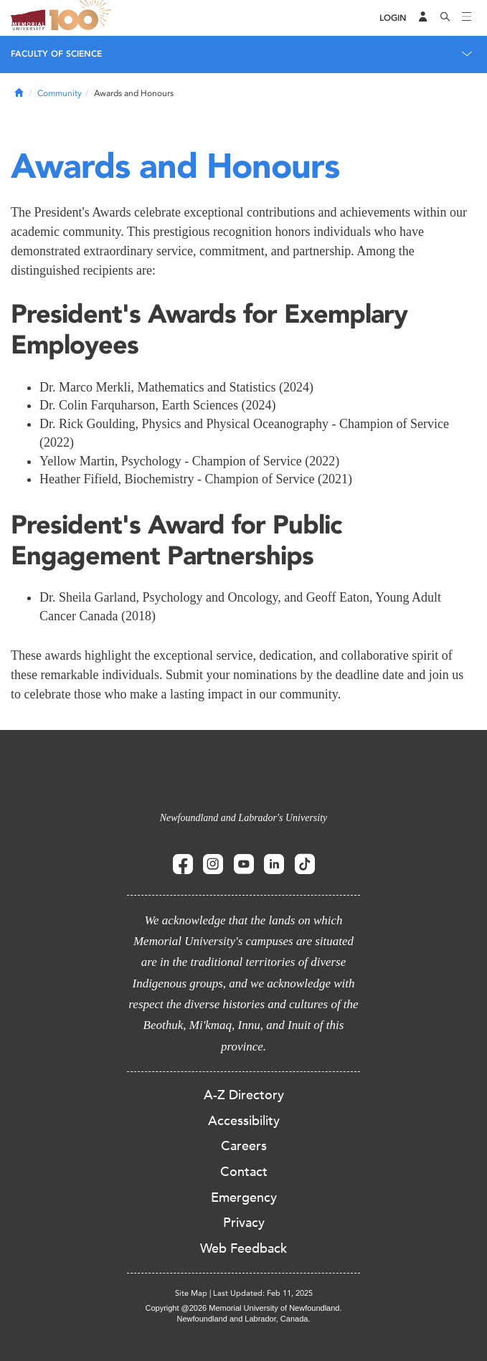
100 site (82, 18)
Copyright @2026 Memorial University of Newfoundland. (243, 1308)
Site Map (191, 1293)
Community (59, 93)
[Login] (393, 18)
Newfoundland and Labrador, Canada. (244, 1318)
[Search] (445, 18)
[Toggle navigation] (467, 17)
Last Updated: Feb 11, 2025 (263, 1293)
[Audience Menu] (423, 18)
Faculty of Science (56, 54)
